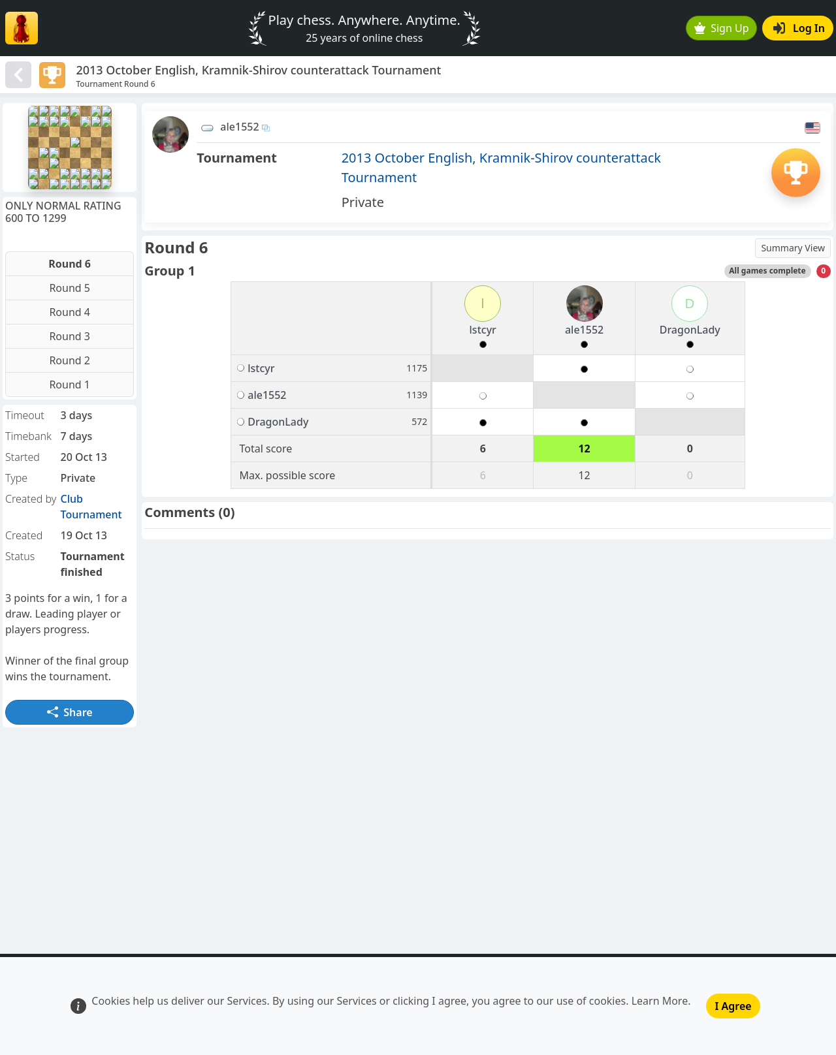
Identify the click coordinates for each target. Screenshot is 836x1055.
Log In (799, 28)
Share (70, 712)
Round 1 (69, 384)
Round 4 (69, 312)
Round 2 (69, 360)
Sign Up (721, 28)
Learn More (660, 1001)
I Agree (733, 1006)
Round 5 (69, 288)
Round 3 (69, 336)
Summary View (793, 248)
